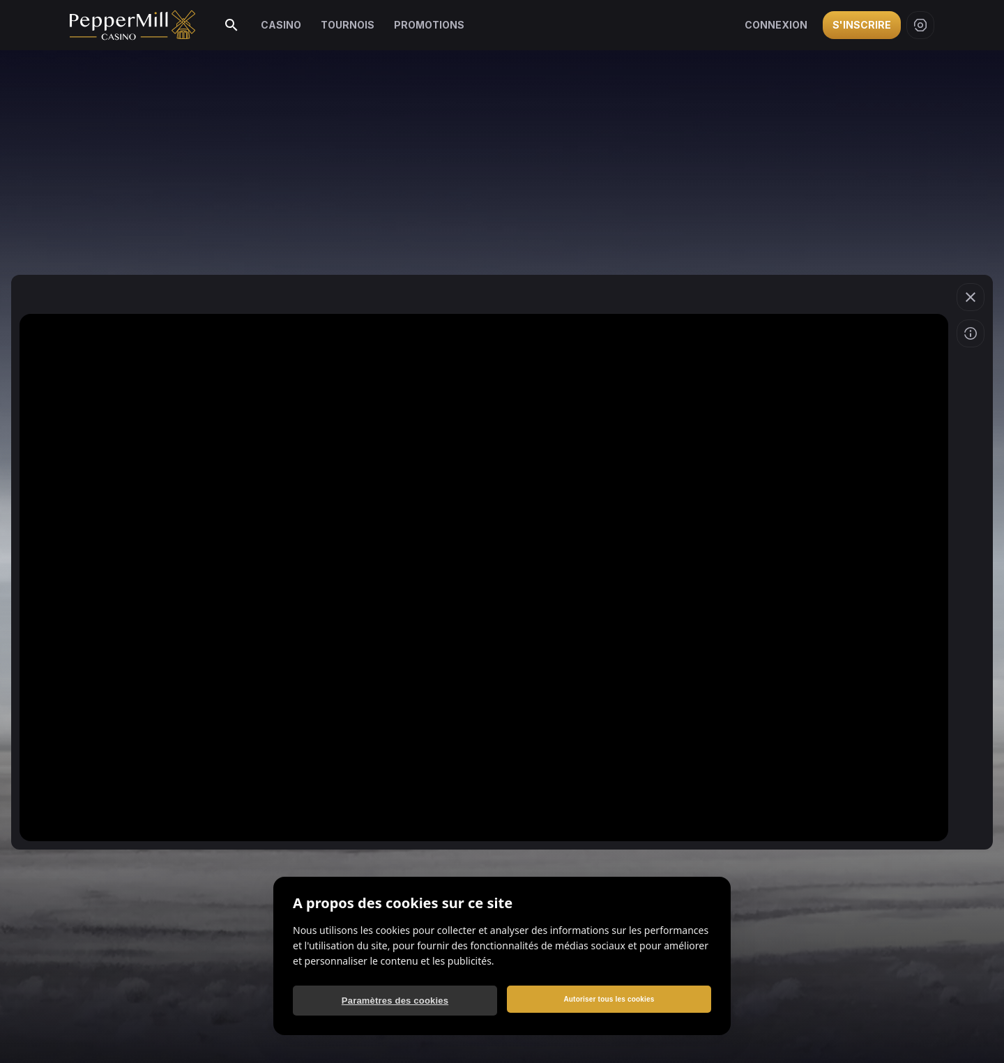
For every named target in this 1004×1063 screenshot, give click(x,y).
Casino (281, 25)
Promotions (429, 25)
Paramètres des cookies (395, 1000)
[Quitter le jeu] (970, 297)
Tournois (347, 25)
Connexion (776, 25)
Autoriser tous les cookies (608, 999)
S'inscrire (861, 25)
